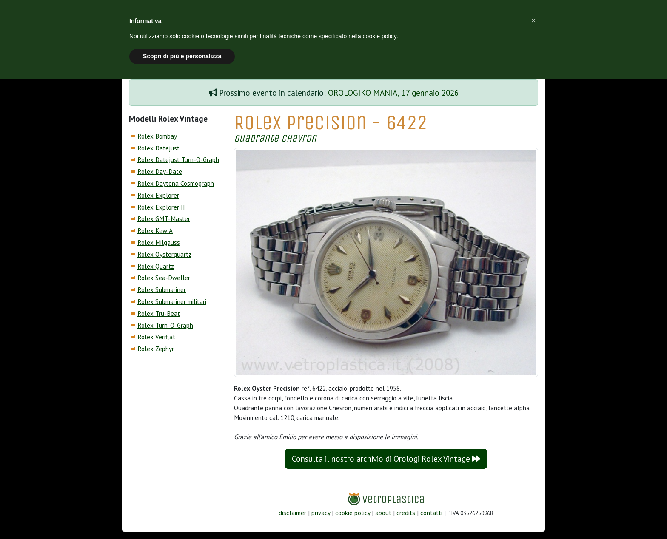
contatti (431, 513)
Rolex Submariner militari (171, 302)
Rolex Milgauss (158, 242)
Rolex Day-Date (159, 171)
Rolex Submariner (161, 290)
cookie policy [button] (379, 36)
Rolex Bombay (157, 136)
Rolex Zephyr (155, 349)
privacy (320, 513)
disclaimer (292, 513)
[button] (533, 20)
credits (405, 513)
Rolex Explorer (158, 195)
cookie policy (352, 513)
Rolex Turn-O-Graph (165, 325)
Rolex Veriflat (156, 337)
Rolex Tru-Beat (158, 313)
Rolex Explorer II (161, 207)
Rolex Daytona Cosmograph (175, 183)
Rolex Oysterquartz (164, 254)
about (383, 513)
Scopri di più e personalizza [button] (182, 56)
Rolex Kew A (155, 231)
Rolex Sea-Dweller (163, 278)
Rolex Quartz (155, 266)
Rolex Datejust (158, 148)
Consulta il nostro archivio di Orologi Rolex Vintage (386, 459)
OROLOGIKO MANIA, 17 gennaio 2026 (393, 93)
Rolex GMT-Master (163, 219)
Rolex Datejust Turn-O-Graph (178, 160)
